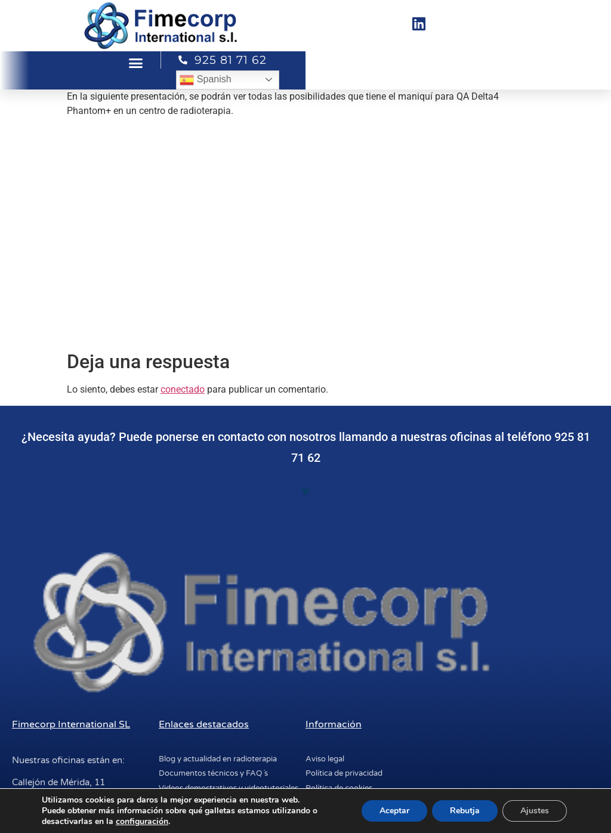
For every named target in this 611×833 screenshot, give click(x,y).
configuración (142, 821)
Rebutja (465, 810)
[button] (136, 63)
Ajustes (534, 810)
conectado (183, 389)
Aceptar (394, 810)
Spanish (205, 80)
